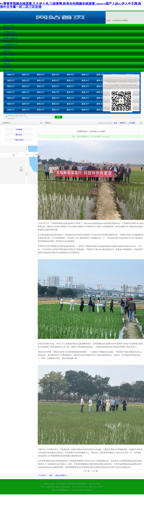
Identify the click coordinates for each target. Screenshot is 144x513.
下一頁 (86, 471)
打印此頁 (42, 475)
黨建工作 (6, 51)
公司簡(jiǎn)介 (8, 32)
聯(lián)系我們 (8, 70)
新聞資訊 (6, 41)
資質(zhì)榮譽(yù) (11, 38)
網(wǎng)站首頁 (9, 25)
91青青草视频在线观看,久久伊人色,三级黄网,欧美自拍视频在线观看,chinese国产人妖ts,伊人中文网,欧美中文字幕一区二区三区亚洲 (70, 5)
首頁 (115, 123)
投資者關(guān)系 (9, 61)
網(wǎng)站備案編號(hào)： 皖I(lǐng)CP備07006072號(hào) (72, 490)
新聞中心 (123, 123)
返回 (50, 475)
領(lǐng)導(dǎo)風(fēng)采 (10, 35)
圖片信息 (13, 45)
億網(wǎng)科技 (94, 484)
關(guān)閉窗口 (61, 475)
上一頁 (95, 471)
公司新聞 (6, 45)
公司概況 (6, 29)
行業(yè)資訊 (18, 140)
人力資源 (6, 67)
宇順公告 (6, 64)
